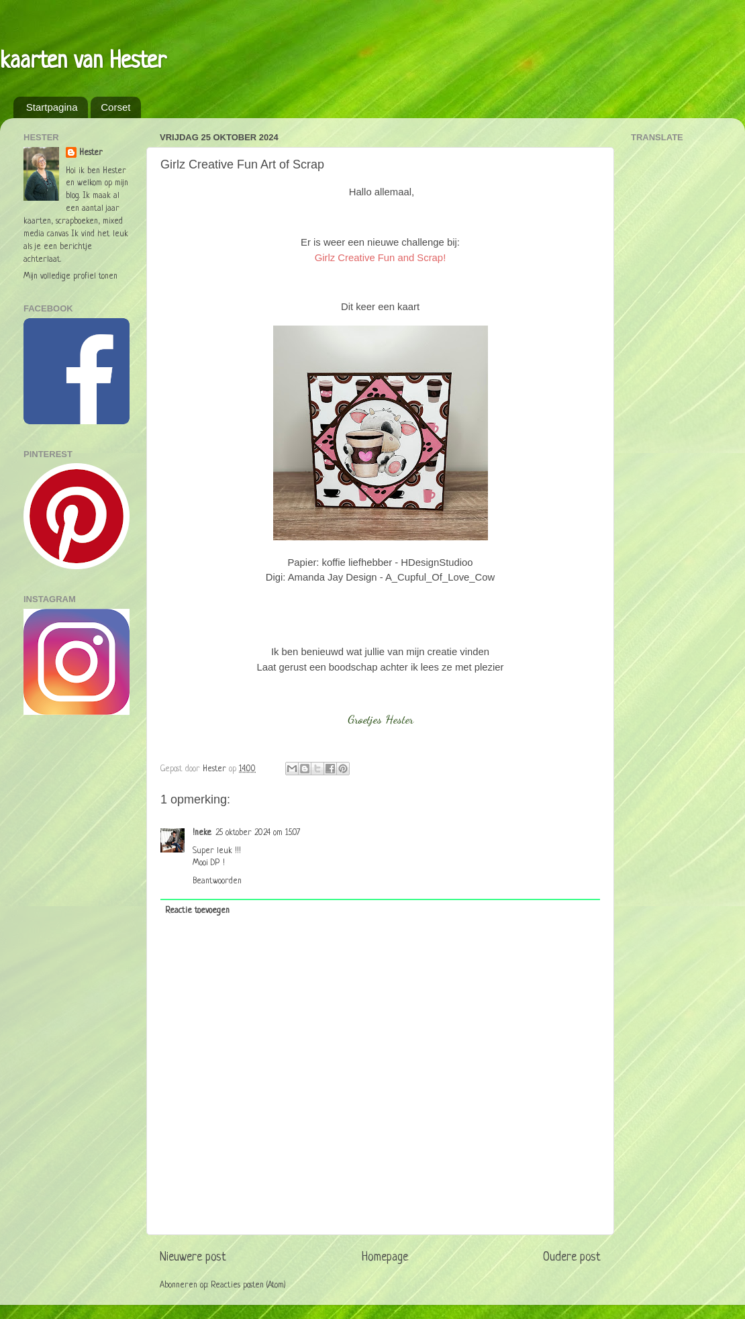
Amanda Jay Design (332, 577)
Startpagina (52, 107)
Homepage (385, 1257)
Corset (115, 107)
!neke (202, 833)
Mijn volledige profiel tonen (70, 276)
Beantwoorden (217, 881)
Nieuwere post (193, 1257)
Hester (91, 153)
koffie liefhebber (357, 562)
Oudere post (572, 1257)
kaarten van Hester (83, 62)
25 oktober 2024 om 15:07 (257, 833)
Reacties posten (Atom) (248, 1285)
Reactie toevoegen (197, 911)
